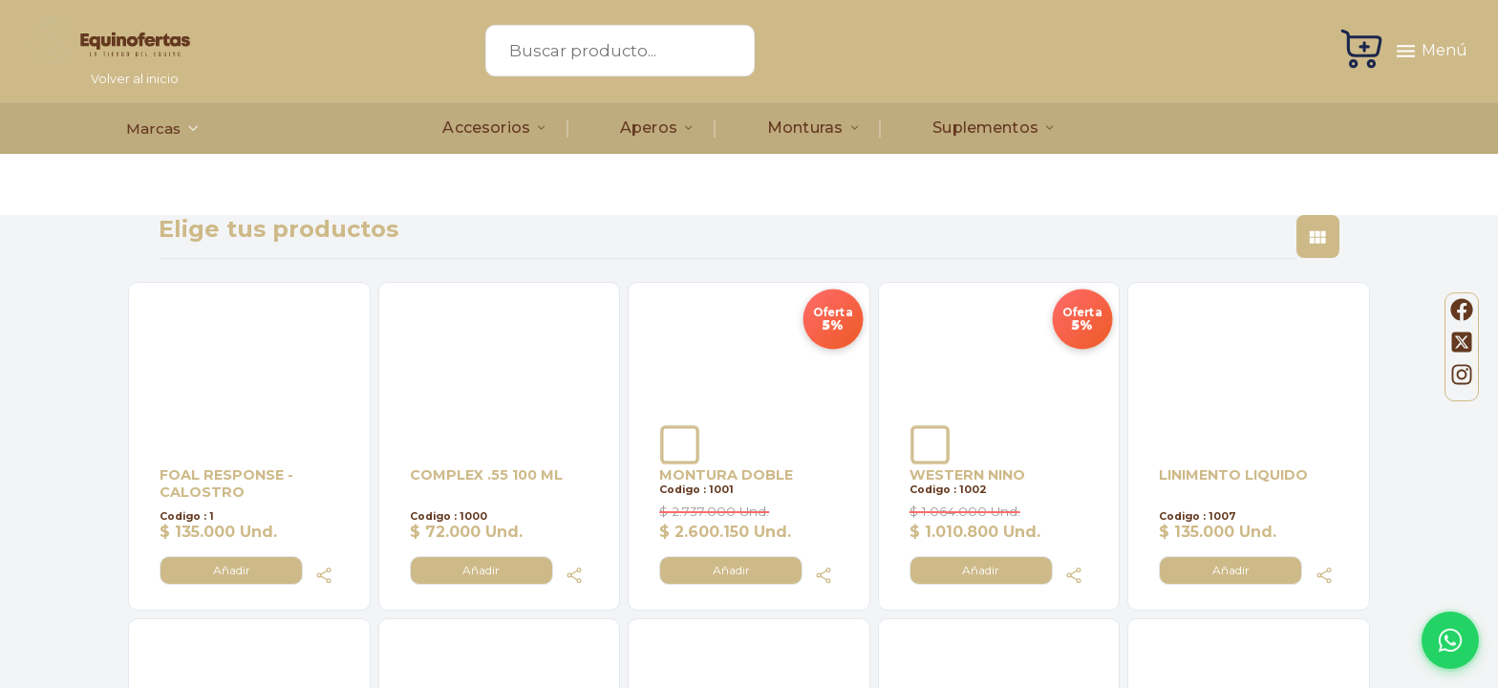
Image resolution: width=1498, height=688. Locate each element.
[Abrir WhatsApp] (1450, 640)
